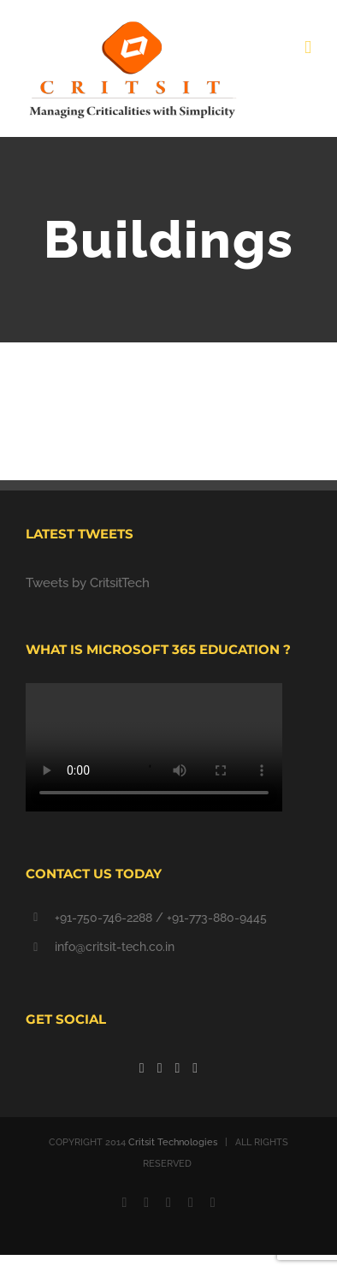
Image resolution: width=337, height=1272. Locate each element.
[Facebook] (142, 1068)
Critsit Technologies (172, 1142)
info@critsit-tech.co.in (114, 947)
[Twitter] (160, 1068)
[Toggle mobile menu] (307, 47)
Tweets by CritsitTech (88, 583)
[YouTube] (177, 1068)
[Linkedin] (195, 1068)
